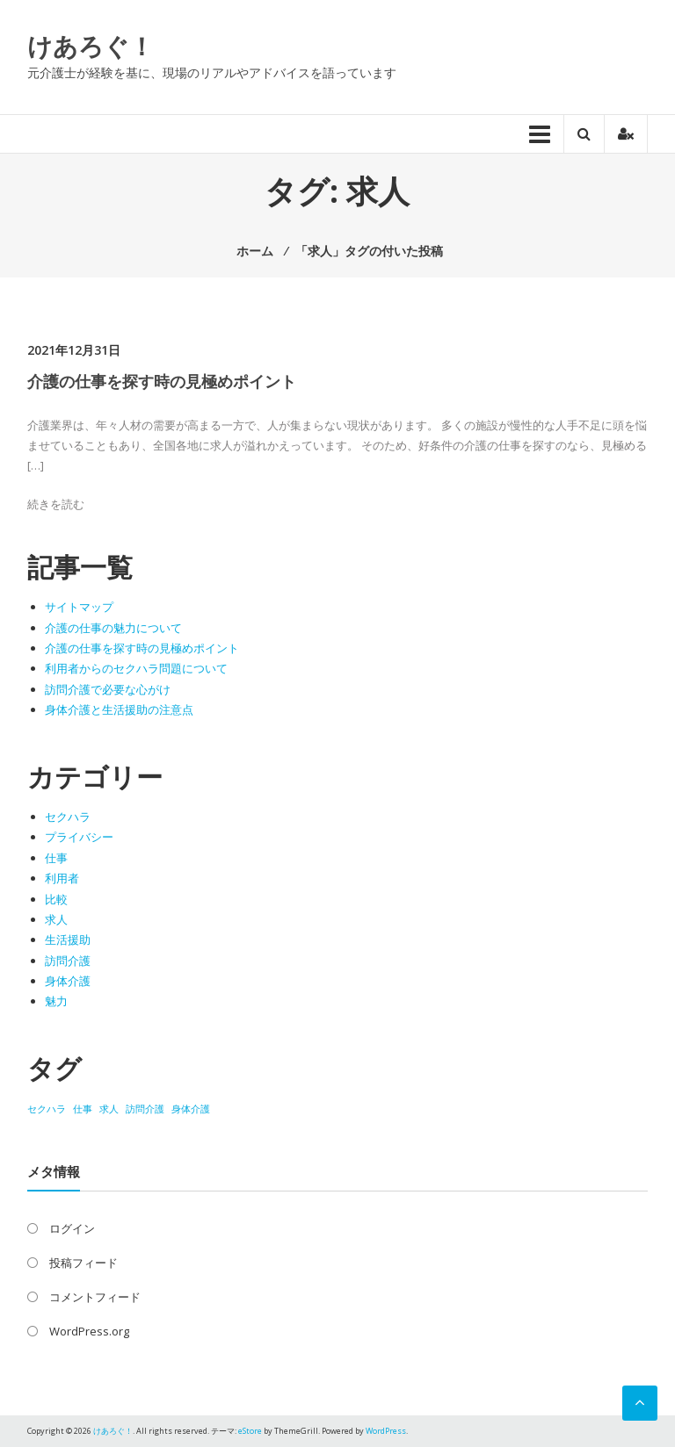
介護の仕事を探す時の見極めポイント (161, 381)
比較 (56, 899)
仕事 (56, 858)
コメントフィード (95, 1297)
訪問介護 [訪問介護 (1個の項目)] (145, 1109)
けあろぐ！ (90, 45)
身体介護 (68, 981)
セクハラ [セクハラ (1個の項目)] (46, 1109)
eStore (250, 1430)
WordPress (386, 1430)
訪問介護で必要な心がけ (108, 689)
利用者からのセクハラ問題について (136, 668)
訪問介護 (68, 960)
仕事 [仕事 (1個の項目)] (82, 1109)
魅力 (56, 1001)
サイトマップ (79, 607)
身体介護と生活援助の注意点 (119, 709)
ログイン (72, 1228)
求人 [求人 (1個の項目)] (109, 1109)
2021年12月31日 (73, 350)
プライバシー (79, 837)
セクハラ (68, 816)
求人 (56, 919)
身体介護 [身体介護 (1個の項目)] (190, 1109)
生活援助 (68, 939)
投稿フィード (83, 1263)
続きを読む (55, 504)
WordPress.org (89, 1331)
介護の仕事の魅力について (113, 628)
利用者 (62, 878)
